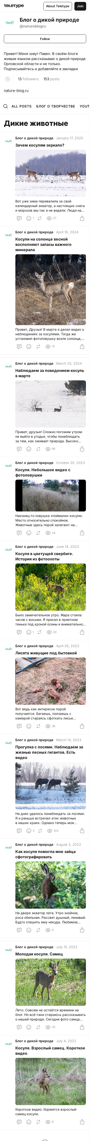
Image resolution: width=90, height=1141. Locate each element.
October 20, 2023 (70, 463)
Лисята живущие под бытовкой (46, 653)
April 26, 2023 (67, 646)
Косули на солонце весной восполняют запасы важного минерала (43, 244)
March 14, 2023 (68, 740)
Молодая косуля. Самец (39, 954)
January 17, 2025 (69, 138)
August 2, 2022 (68, 844)
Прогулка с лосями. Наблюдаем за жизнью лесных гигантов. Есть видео (49, 752)
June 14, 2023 (67, 546)
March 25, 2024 (69, 363)
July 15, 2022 (67, 947)
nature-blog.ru (16, 90)
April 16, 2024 (67, 232)
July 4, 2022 (66, 1041)
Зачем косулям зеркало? (40, 145)
